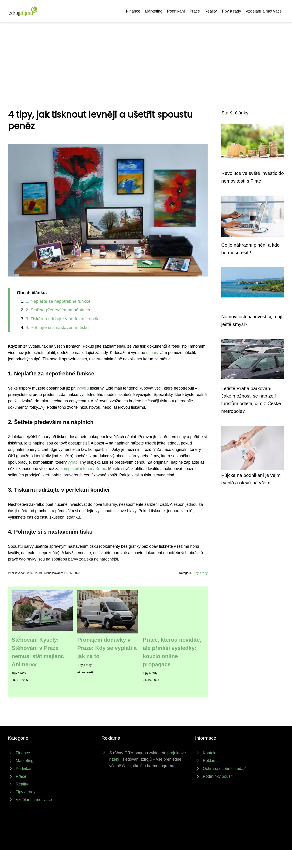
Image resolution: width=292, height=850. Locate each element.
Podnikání (176, 11)
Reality (210, 11)
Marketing (153, 11)
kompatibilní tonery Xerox (83, 468)
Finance (133, 11)
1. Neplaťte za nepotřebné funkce (58, 301)
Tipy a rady (231, 11)
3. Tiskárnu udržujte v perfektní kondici (63, 318)
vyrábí (73, 462)
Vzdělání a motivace (264, 11)
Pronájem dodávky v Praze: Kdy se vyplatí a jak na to (107, 648)
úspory (152, 352)
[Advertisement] (146, 56)
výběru (83, 388)
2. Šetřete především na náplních (58, 309)
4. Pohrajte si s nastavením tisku (57, 327)
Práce (194, 11)
